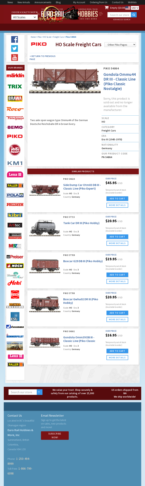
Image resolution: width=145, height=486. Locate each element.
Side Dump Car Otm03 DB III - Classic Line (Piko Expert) (82, 186)
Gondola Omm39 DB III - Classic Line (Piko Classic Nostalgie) (79, 340)
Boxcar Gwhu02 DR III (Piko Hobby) (80, 301)
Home (33, 37)
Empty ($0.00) (117, 7)
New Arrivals (24, 2)
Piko (39, 37)
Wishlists (132, 2)
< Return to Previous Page (43, 58)
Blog (58, 2)
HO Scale (47, 37)
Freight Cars (58, 37)
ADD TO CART (117, 198)
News (10, 2)
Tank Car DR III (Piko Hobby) (81, 223)
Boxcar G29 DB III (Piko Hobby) (83, 261)
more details (117, 205)
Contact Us (117, 2)
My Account (79, 2)
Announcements (43, 2)
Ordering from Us (98, 2)
